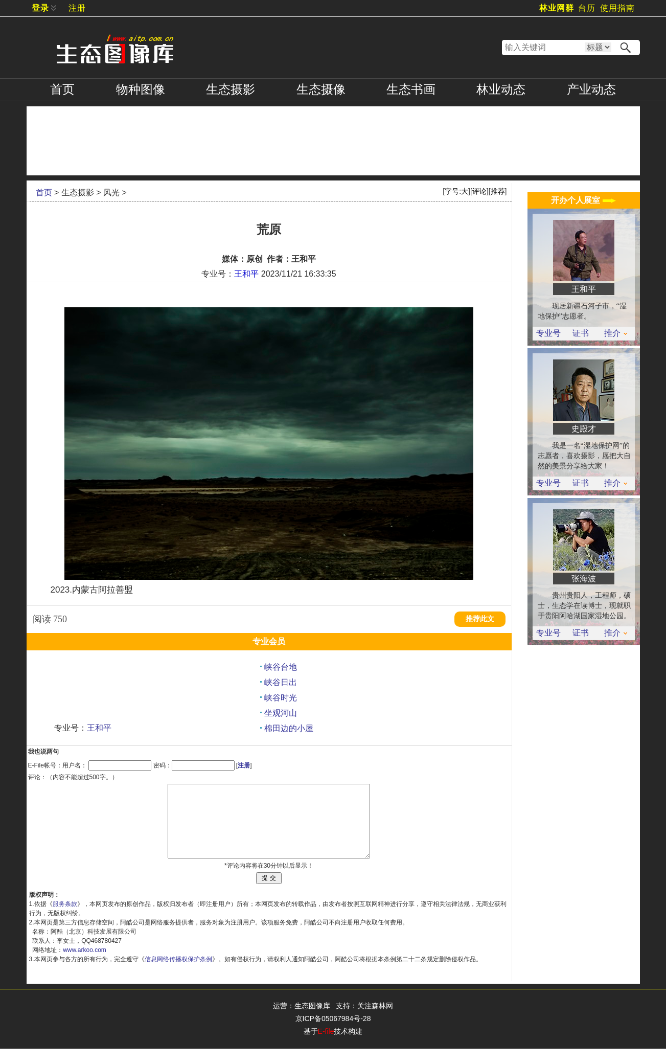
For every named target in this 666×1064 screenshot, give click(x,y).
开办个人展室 (583, 200)
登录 (40, 8)
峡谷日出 (280, 682)
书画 (410, 89)
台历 (586, 8)
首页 (62, 89)
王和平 (246, 273)
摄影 (230, 89)
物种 (140, 89)
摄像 (321, 89)
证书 (580, 333)
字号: (456, 191)
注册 (77, 8)
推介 (615, 333)
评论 (479, 191)
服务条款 (65, 919)
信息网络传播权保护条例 (178, 974)
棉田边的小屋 (288, 728)
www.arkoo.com (84, 965)
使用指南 (617, 8)
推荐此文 (480, 619)
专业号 (548, 333)
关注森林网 (375, 1021)
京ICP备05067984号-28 (333, 1034)
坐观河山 (280, 713)
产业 (591, 89)
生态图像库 (312, 1021)
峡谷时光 (280, 697)
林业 (500, 89)
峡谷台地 (280, 667)
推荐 (498, 191)
